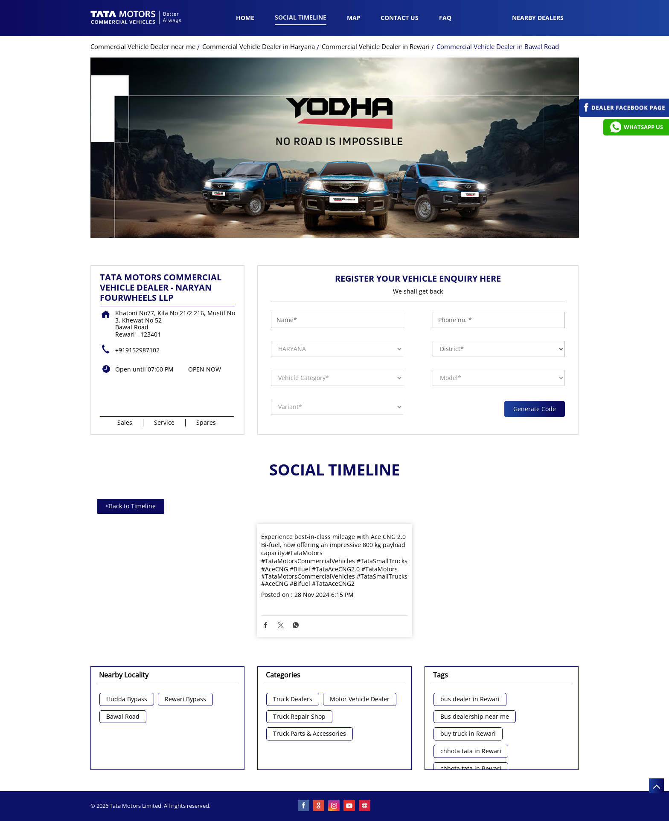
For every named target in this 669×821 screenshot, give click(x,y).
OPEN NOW (204, 369)
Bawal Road (123, 716)
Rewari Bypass (185, 699)
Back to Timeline (130, 506)
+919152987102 (137, 350)
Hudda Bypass (126, 699)
